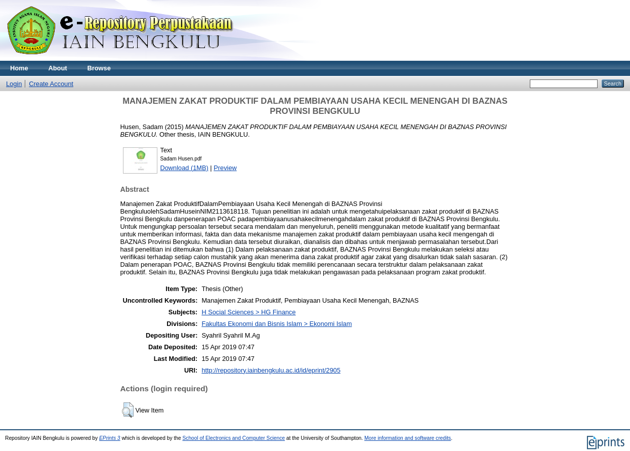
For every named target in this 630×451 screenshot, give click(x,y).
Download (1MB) (184, 168)
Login (14, 84)
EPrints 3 (109, 438)
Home (19, 68)
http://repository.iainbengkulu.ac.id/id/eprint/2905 (270, 370)
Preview (225, 168)
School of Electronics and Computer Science (233, 438)
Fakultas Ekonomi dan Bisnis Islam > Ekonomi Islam (276, 323)
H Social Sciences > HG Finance (248, 312)
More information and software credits (407, 438)
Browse (99, 68)
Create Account (51, 84)
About (58, 68)
